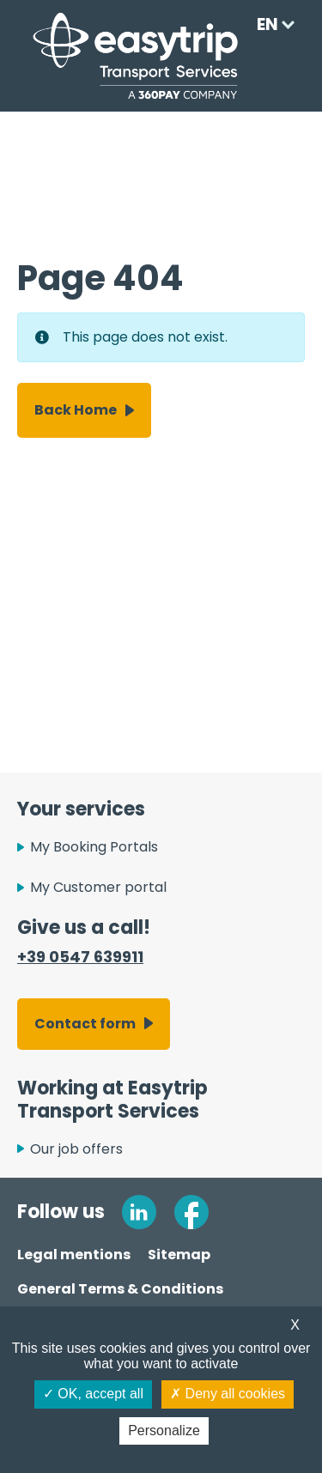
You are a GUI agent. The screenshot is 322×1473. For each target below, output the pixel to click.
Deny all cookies (227, 1393)
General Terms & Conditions (120, 1289)
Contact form (85, 1024)
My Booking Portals (94, 847)
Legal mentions (74, 1254)
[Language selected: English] (271, 24)
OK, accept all (93, 1393)
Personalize (164, 1430)
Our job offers (76, 1149)
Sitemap (179, 1254)
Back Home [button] (75, 410)
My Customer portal (98, 887)
